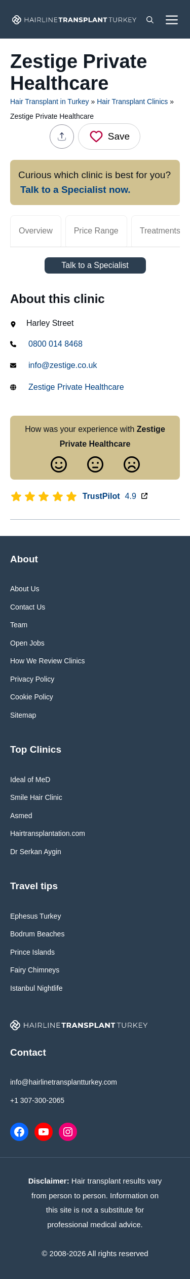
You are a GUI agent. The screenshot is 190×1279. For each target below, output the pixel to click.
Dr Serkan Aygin (35, 852)
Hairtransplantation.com (47, 833)
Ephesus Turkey (35, 916)
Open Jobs (27, 643)
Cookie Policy (31, 697)
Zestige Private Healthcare (76, 387)
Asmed (21, 816)
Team (18, 625)
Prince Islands (32, 952)
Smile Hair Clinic (36, 797)
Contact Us (27, 607)
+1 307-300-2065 (37, 1100)
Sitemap (23, 715)
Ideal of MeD (30, 780)
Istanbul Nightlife (36, 988)
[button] (150, 19)
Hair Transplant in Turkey (49, 101)
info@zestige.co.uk (62, 365)
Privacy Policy (32, 679)
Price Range (96, 230)
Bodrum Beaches (37, 934)
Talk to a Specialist (95, 265)
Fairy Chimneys (34, 970)
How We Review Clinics (47, 661)
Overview (36, 230)
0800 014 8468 (55, 344)
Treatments (160, 230)
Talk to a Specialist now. (75, 189)
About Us (25, 589)
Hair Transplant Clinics (132, 101)
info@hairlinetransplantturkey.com (63, 1082)
